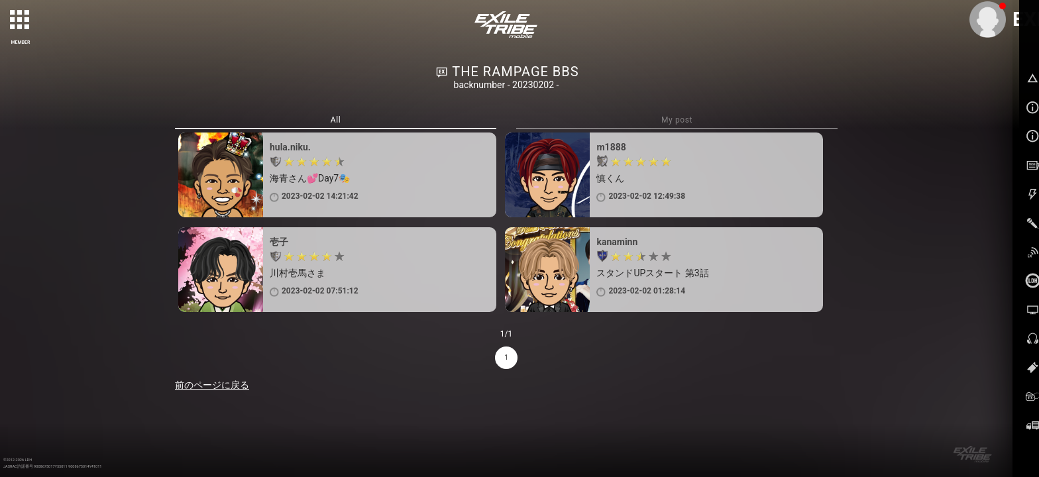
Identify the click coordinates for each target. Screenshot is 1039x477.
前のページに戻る (212, 385)
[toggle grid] (20, 20)
